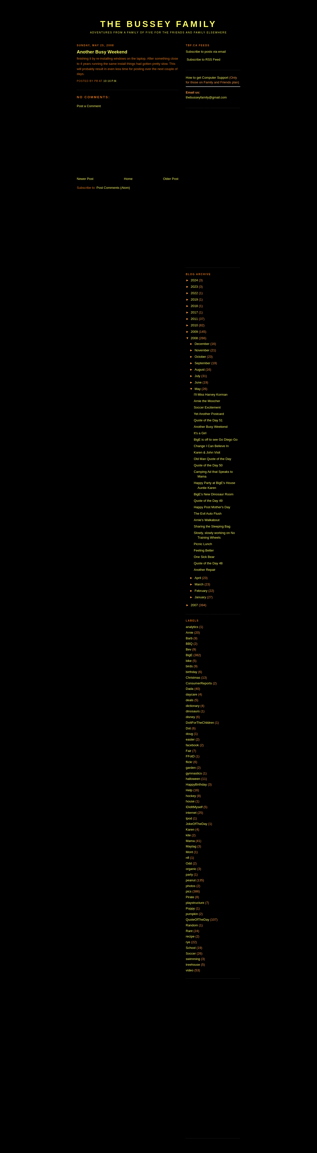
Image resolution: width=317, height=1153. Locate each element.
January (201, 597)
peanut (191, 880)
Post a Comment (89, 106)
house (190, 801)
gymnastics (194, 773)
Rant (189, 931)
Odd (189, 863)
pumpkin (192, 914)
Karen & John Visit (207, 452)
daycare (191, 694)
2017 (195, 312)
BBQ (189, 644)
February (202, 591)
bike (189, 661)
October (201, 357)
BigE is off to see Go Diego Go (216, 439)
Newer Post (85, 179)
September (203, 363)
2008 (195, 338)
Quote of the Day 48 (208, 563)
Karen (190, 829)
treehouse (193, 964)
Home (128, 179)
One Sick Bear (204, 557)
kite (188, 835)
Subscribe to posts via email (206, 51)
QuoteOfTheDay (197, 919)
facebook (192, 745)
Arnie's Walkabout (206, 520)
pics (188, 891)
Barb (189, 638)
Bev (188, 649)
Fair (188, 751)
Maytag (191, 846)
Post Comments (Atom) (113, 188)
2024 (195, 280)
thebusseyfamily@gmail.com (206, 97)
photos (190, 886)
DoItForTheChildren (200, 722)
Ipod (189, 818)
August (200, 369)
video (189, 970)
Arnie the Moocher (207, 401)
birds (189, 666)
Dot (188, 728)
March (200, 584)
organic (191, 869)
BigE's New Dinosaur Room (213, 494)
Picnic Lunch (203, 544)
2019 (195, 299)
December (203, 344)
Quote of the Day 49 (208, 501)
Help (189, 790)
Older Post (170, 179)
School (191, 948)
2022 (195, 293)
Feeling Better (204, 550)
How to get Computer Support (207, 77)
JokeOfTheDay (196, 824)
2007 (195, 605)
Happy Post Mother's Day (212, 507)
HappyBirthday (196, 784)
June (199, 382)
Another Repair (204, 570)
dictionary (193, 706)
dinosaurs (193, 711)
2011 (195, 319)
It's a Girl (200, 433)
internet (191, 813)
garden (191, 767)
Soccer (191, 953)
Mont (189, 852)
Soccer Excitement (207, 407)
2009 (195, 332)
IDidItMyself (194, 807)
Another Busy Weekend (102, 51)
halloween (193, 779)
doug (189, 734)
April (198, 578)
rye (188, 942)
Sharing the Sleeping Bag (212, 526)
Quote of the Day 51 (208, 420)
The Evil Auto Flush (207, 513)
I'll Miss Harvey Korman (210, 394)
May (198, 389)
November (203, 350)
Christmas (193, 677)
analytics (192, 627)
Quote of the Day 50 (208, 465)
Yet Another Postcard (209, 414)
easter (190, 739)
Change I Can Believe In (211, 446)
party (189, 874)
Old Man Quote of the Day (212, 459)
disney (190, 717)
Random (192, 925)
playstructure (195, 903)
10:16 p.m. (110, 81)
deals (189, 700)
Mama (190, 841)
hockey (191, 796)
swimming (193, 959)
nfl (187, 858)
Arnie (189, 632)
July (198, 376)
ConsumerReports (199, 683)
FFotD (190, 756)
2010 (195, 325)
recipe (190, 936)
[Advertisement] (167, 12)
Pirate (190, 897)
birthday (191, 672)
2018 (195, 306)
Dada (189, 689)
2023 (195, 286)
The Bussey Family (158, 24)
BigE (189, 655)
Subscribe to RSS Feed (203, 59)
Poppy (190, 908)
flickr (189, 762)
